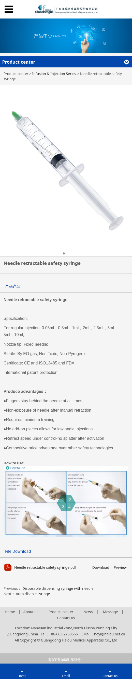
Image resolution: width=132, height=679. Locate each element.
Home (10, 611)
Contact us (66, 617)
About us (30, 611)
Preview (120, 567)
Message (110, 611)
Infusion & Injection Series (54, 73)
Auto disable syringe (33, 593)
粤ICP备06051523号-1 (66, 659)
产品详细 (12, 286)
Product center (16, 73)
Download (100, 567)
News (89, 611)
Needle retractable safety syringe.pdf (45, 567)
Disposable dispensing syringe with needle (58, 588)
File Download (18, 551)
